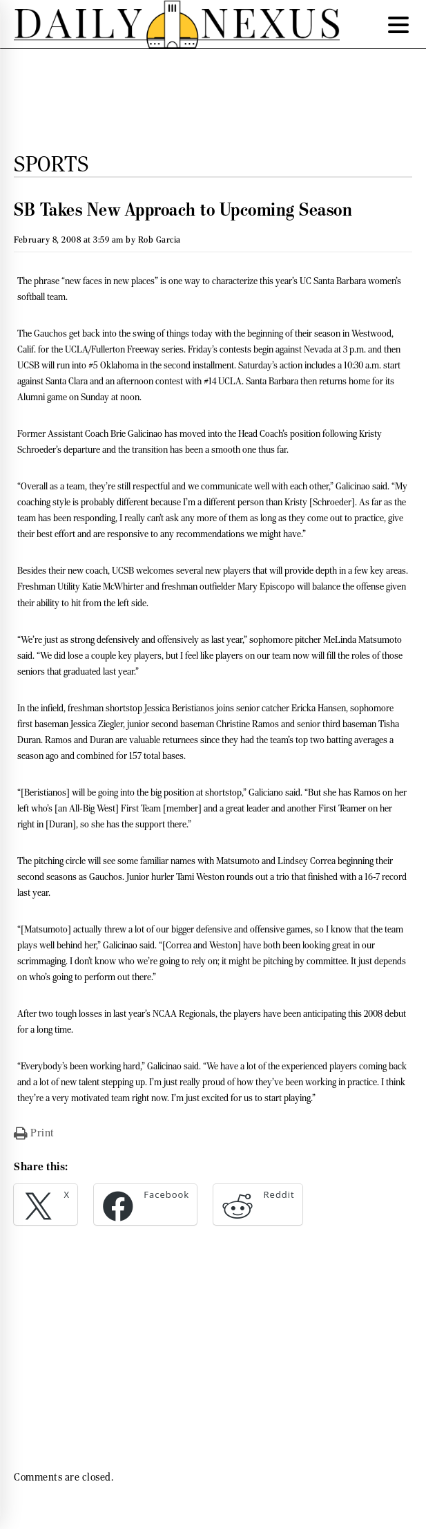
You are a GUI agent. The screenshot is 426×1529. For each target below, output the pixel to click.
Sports (51, 163)
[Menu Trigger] (398, 24)
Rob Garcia (159, 239)
